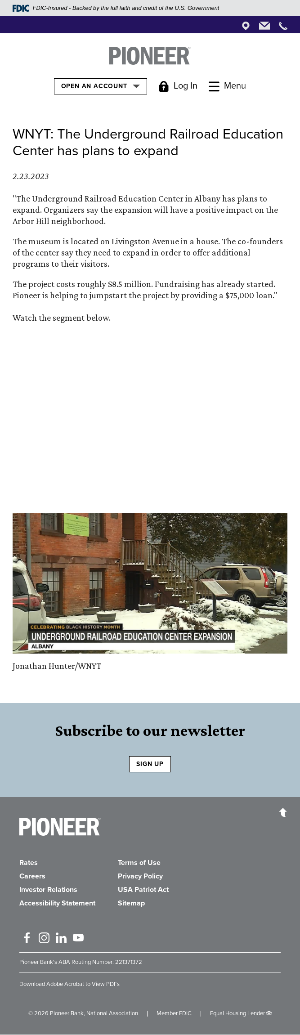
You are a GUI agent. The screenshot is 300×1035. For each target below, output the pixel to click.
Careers (32, 876)
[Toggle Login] (177, 86)
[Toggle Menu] (227, 86)
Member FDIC (174, 1013)
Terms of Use (139, 862)
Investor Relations (48, 889)
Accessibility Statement (57, 903)
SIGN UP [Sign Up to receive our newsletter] (150, 764)
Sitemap (131, 903)
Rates (28, 862)
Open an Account (100, 86)
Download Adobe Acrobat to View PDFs (69, 984)
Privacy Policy (140, 876)
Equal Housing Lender (237, 1013)
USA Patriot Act (143, 889)
